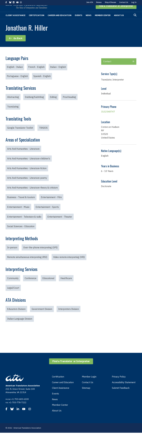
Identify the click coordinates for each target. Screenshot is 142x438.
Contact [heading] (107, 66)
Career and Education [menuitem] (63, 387)
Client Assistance (15, 20)
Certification (36, 20)
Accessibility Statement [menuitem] (123, 387)
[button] (116, 11)
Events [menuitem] (55, 398)
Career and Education (59, 20)
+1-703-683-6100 (20, 404)
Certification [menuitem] (58, 382)
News (88, 20)
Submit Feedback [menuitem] (121, 393)
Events (78, 20)
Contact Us (123, 2)
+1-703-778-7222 (17, 407)
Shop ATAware (110, 2)
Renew (99, 2)
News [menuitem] (55, 404)
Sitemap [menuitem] (86, 393)
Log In (133, 2)
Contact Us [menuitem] (87, 387)
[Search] (135, 20)
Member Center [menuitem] (60, 410)
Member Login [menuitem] (89, 382)
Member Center (103, 20)
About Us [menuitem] (56, 415)
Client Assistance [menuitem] (60, 393)
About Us (119, 20)
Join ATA (89, 2)
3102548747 (108, 117)
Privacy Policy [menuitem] (119, 382)
